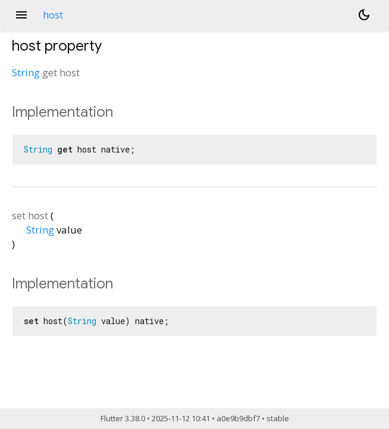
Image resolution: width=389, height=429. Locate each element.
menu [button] (21, 15)
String (26, 72)
